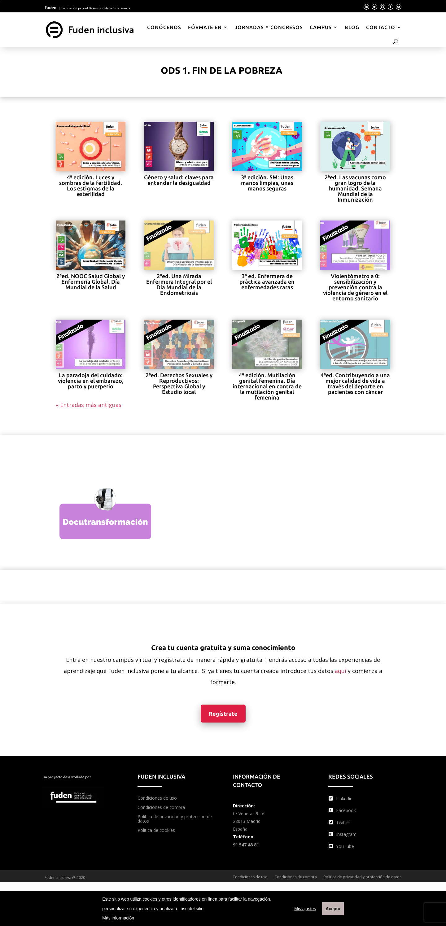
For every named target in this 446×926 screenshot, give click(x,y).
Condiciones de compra (161, 807)
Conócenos (164, 27)
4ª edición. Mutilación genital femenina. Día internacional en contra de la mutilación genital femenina (267, 386)
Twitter (343, 822)
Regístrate (223, 713)
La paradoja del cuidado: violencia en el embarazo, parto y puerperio (91, 380)
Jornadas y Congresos (269, 27)
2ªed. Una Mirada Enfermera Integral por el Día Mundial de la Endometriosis (179, 284)
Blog (352, 27)
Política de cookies (156, 830)
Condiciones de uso (157, 798)
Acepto (333, 908)
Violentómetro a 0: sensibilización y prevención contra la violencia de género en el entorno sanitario (355, 287)
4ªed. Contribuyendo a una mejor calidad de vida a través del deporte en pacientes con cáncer (355, 383)
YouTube (345, 846)
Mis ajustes (305, 908)
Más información (118, 917)
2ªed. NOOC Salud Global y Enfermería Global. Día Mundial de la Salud (90, 281)
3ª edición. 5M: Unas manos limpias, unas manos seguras (267, 182)
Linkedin (344, 799)
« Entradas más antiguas (88, 404)
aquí (340, 671)
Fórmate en (205, 27)
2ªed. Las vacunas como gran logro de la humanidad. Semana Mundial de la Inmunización (355, 188)
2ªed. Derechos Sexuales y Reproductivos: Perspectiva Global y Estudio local (179, 383)
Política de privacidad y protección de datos (175, 819)
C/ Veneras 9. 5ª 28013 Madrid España (249, 821)
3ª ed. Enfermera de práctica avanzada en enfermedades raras (267, 281)
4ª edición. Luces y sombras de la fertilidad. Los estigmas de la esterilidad (90, 185)
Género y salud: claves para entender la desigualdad (179, 180)
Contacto (380, 27)
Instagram (346, 834)
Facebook (346, 810)
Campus (321, 27)
